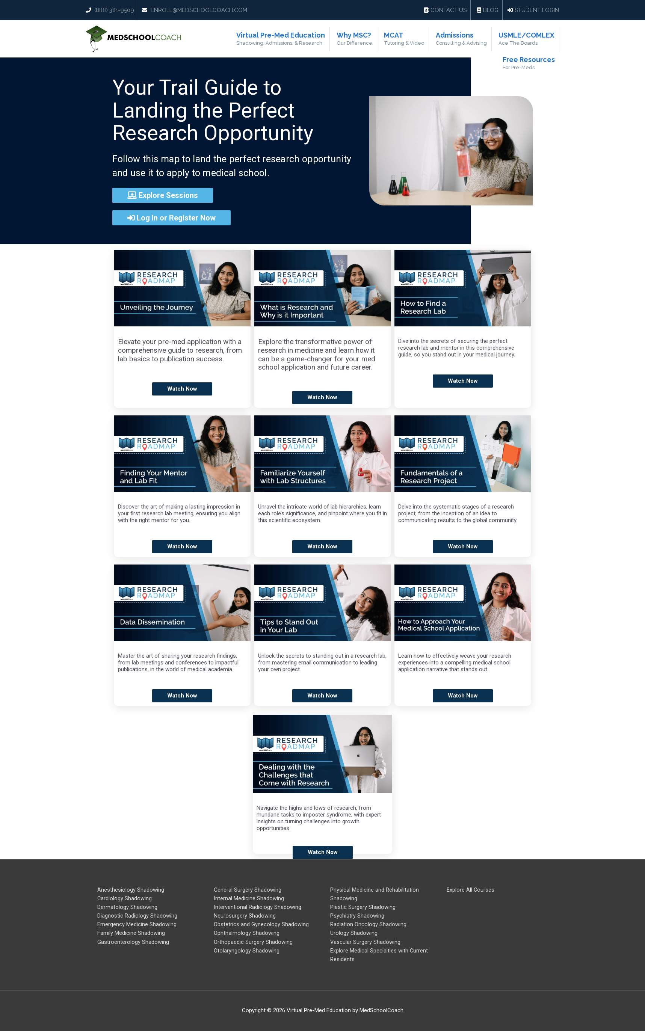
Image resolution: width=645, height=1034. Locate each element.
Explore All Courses (471, 890)
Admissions (465, 40)
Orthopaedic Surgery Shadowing (253, 944)
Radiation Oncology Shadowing (368, 926)
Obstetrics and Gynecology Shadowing (261, 926)
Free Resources (529, 65)
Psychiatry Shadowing (357, 917)
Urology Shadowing (354, 935)
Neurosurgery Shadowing (245, 917)
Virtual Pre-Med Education (296, 40)
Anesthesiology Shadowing (130, 890)
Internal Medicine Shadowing (249, 899)
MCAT (412, 40)
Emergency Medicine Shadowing (137, 926)
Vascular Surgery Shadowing (365, 944)
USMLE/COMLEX (527, 40)
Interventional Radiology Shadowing (257, 908)
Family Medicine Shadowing (131, 935)
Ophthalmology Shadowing (246, 935)
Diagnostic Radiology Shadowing (137, 917)
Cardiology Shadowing (124, 899)
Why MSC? (366, 40)
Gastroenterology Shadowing (133, 944)
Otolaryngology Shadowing (246, 953)
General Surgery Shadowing (247, 890)
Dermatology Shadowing (127, 908)
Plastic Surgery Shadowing (363, 908)
